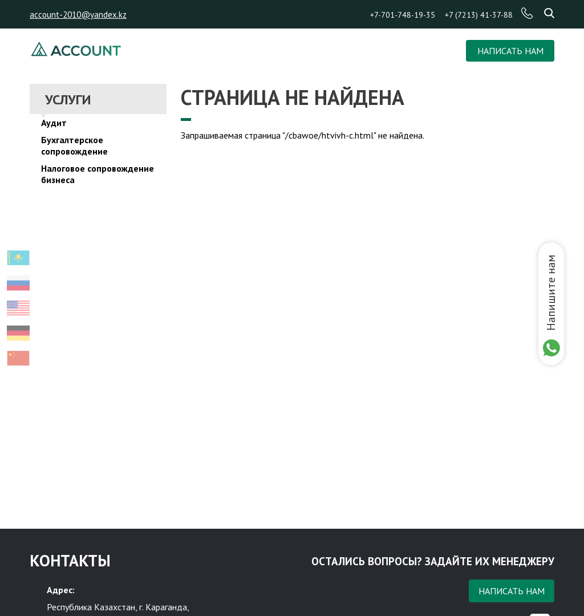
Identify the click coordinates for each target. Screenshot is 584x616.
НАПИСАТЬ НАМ (510, 50)
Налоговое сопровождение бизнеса (97, 174)
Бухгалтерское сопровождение (74, 145)
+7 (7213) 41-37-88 (479, 15)
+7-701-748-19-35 (402, 15)
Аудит (54, 122)
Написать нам (511, 591)
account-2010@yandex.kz (78, 14)
